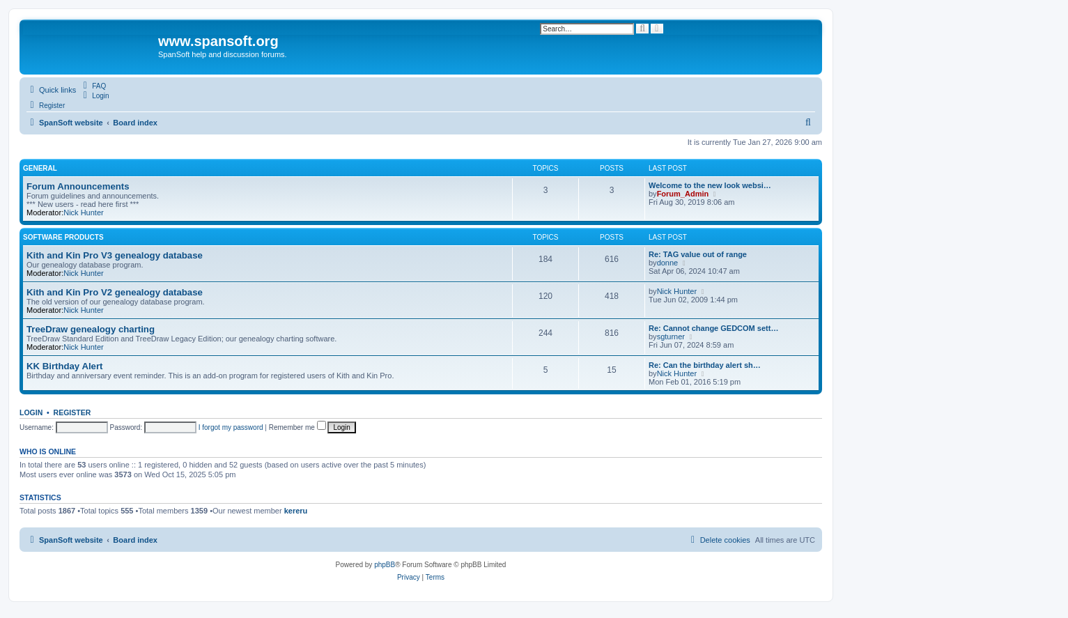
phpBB (384, 565)
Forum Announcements (78, 186)
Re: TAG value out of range (698, 254)
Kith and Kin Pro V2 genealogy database (114, 292)
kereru (296, 511)
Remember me (297, 427)
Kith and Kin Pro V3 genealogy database (114, 255)
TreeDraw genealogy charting (90, 329)
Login (31, 412)
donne (668, 262)
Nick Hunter (83, 212)
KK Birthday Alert (64, 366)
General (40, 168)
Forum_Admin (683, 194)
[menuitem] (92, 86)
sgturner (671, 336)
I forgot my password (231, 427)
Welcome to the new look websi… (710, 185)
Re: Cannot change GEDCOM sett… (713, 328)
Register (72, 412)
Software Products (63, 237)
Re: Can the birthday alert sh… (705, 365)
